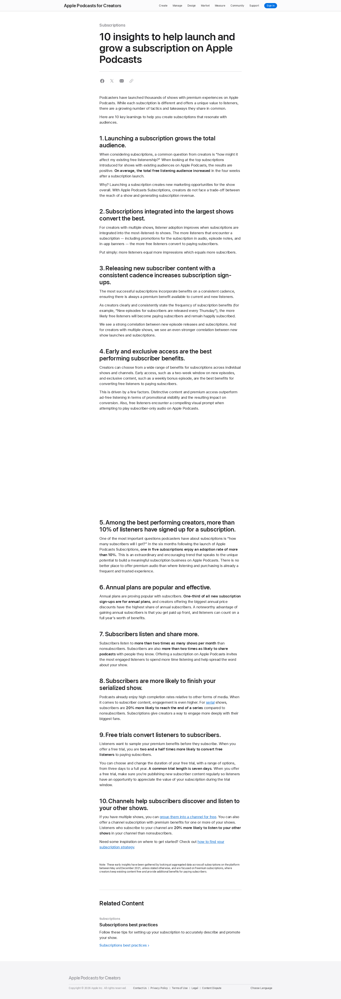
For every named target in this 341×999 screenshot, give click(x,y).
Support (254, 5)
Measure (220, 5)
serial (210, 702)
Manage (177, 5)
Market (205, 5)
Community (237, 5)
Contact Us (140, 988)
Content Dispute (211, 988)
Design (191, 5)
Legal (195, 988)
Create (163, 5)
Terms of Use (180, 988)
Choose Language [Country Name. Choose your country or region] (261, 988)
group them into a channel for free (188, 817)
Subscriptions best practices (123, 945)
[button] (102, 81)
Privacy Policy (159, 988)
